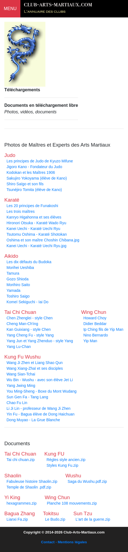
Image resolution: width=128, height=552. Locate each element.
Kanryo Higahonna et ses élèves (34, 217)
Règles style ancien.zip (65, 459)
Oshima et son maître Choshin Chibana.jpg (43, 240)
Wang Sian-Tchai (21, 374)
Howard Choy (95, 318)
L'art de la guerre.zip (93, 519)
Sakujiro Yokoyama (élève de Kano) (37, 178)
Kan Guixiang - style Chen (29, 329)
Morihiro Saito (18, 285)
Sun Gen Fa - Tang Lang (27, 397)
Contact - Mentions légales (64, 542)
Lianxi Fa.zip (17, 519)
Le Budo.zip (55, 519)
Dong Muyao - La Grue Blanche (33, 420)
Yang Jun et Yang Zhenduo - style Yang (40, 341)
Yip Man (90, 341)
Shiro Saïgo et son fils (25, 184)
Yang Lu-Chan (19, 346)
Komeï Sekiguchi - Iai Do (27, 302)
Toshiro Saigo (18, 296)
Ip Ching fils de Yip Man (103, 329)
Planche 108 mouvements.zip (72, 503)
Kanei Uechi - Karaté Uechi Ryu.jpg (36, 246)
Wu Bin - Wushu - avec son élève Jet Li (40, 380)
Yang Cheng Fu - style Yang (30, 335)
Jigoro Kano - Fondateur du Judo (34, 167)
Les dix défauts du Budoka (29, 262)
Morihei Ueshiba (20, 267)
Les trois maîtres (21, 211)
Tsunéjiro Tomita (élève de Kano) (34, 189)
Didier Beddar (95, 324)
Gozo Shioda (18, 279)
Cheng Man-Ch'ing (22, 324)
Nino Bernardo (95, 335)
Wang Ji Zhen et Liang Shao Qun (35, 362)
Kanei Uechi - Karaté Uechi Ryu (33, 228)
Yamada (13, 290)
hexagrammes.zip (22, 503)
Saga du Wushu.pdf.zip (87, 481)
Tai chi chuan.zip (21, 459)
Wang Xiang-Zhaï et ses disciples (35, 368)
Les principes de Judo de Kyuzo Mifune (40, 161)
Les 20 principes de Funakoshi (32, 206)
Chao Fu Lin (17, 403)
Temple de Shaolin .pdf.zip (29, 487)
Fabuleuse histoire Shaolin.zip (32, 481)
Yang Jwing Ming (21, 385)
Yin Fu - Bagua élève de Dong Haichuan (40, 414)
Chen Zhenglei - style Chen (30, 318)
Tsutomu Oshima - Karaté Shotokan (37, 234)
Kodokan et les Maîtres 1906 (31, 172)
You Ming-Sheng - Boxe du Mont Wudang (42, 391)
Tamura (13, 273)
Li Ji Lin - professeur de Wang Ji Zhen (38, 408)
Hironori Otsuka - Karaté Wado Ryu (36, 223)
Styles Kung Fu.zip (62, 465)
